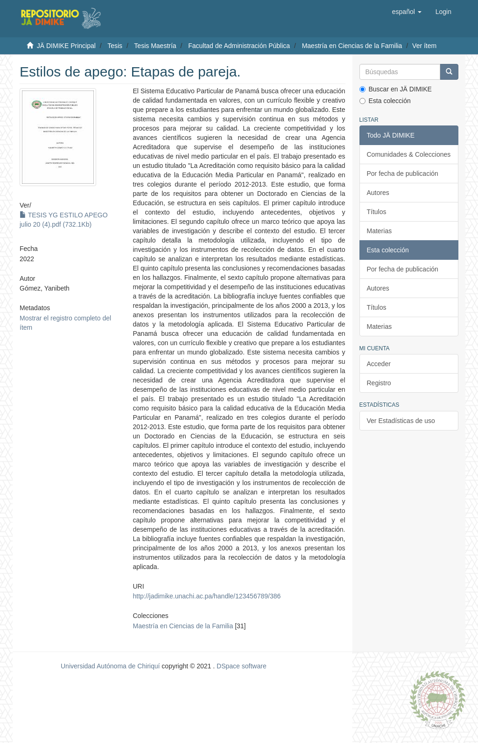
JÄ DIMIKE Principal (66, 45)
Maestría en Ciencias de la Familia (352, 45)
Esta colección (385, 100)
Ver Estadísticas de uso (401, 420)
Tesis (114, 45)
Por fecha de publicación (402, 173)
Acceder (379, 364)
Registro (379, 383)
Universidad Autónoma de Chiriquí (110, 666)
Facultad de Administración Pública (239, 45)
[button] (407, 11)
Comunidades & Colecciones (409, 154)
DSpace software (242, 666)
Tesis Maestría (155, 45)
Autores (378, 192)
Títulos (377, 211)
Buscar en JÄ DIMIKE (395, 89)
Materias (379, 231)
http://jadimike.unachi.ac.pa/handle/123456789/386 (207, 596)
